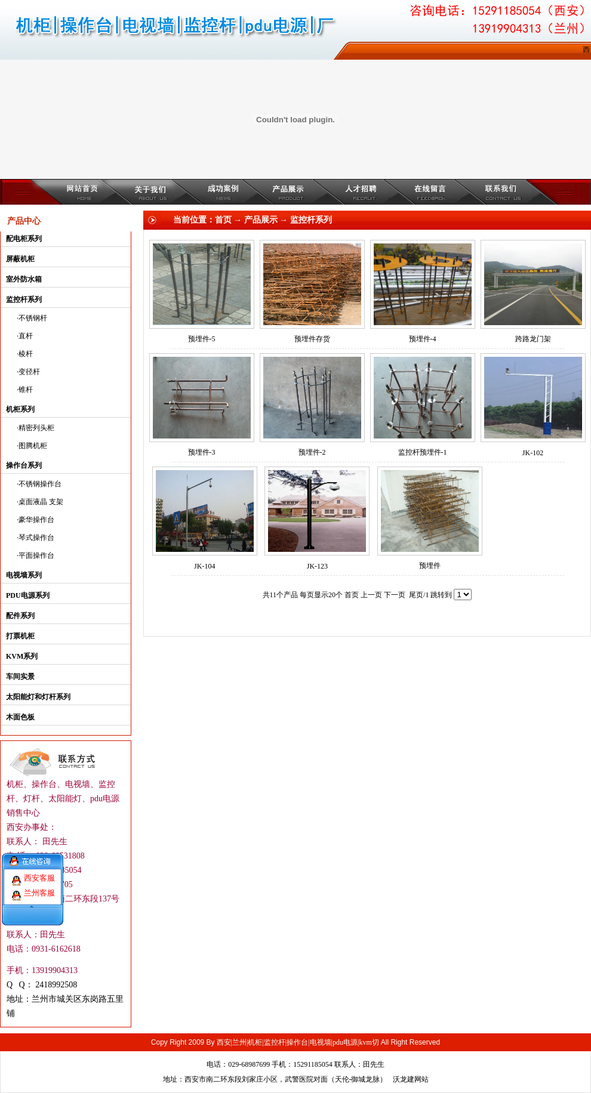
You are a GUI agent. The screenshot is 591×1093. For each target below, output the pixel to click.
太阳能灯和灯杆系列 (38, 697)
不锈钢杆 (33, 318)
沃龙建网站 (411, 1079)
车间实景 (20, 676)
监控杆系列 (24, 299)
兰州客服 (39, 886)
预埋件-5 (202, 339)
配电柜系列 (24, 238)
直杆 (26, 336)
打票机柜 (20, 636)
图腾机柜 (33, 445)
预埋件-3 (202, 452)
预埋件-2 (312, 452)
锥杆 (26, 389)
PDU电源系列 (28, 595)
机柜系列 (20, 409)
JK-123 (317, 566)
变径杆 (29, 372)
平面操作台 (36, 555)
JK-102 (532, 453)
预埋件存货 (312, 339)
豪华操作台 (36, 519)
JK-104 (204, 566)
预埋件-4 (422, 339)
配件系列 (20, 616)
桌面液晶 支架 (41, 502)
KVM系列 (22, 656)
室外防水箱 (24, 279)
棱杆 (26, 354)
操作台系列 (24, 465)
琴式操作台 (36, 537)
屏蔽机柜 (20, 259)
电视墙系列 (24, 575)
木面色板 (20, 717)
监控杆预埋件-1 (422, 452)
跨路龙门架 (533, 339)
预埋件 (430, 565)
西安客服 (39, 871)
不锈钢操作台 (40, 484)
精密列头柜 (36, 428)
